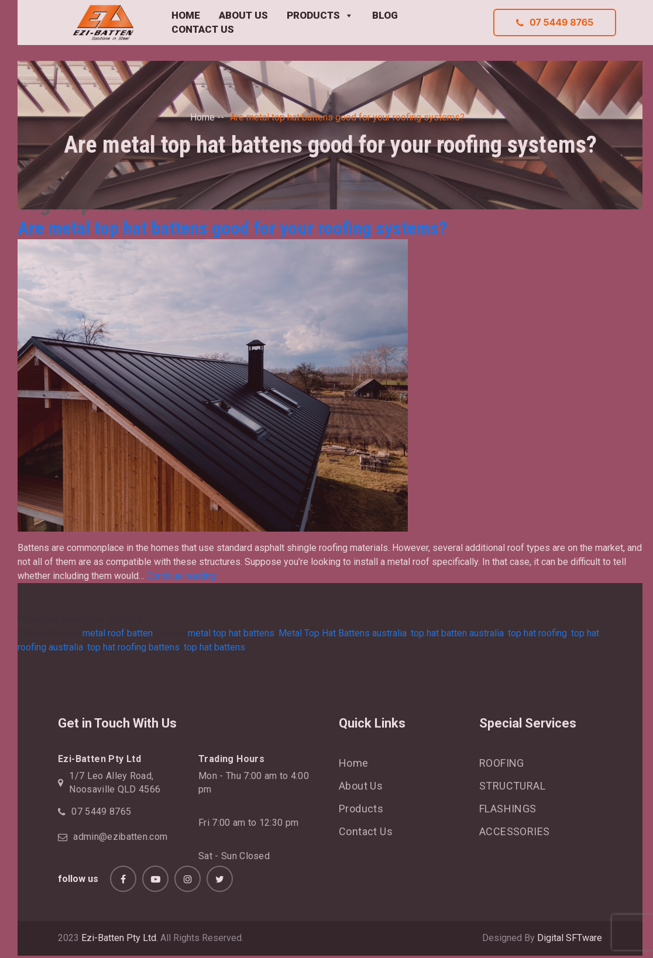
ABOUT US (243, 15)
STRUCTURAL (512, 786)
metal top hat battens (231, 633)
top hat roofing (537, 633)
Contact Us (366, 831)
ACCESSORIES (514, 831)
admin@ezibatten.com (120, 836)
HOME (185, 15)
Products (361, 808)
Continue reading (181, 575)
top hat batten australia (457, 633)
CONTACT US (202, 29)
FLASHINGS (508, 808)
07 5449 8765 (554, 22)
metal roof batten (118, 633)
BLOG (385, 15)
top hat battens (214, 647)
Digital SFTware (569, 937)
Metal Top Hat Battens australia (343, 633)
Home (202, 117)
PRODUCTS (320, 16)
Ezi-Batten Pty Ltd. (119, 937)
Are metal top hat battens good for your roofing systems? (233, 228)
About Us (361, 786)
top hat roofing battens (133, 647)
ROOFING (501, 763)
